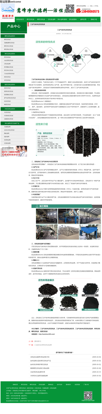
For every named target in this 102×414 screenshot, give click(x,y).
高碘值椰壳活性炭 (9, 42)
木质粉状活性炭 (8, 115)
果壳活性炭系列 (10, 54)
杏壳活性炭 (7, 80)
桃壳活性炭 (7, 77)
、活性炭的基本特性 (39, 90)
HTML (96, 6)
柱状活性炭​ (7, 101)
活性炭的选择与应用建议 (42, 244)
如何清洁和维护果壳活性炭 (39, 364)
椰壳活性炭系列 (10, 36)
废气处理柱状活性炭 (10, 98)
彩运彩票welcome (10, 1)
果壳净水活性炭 (8, 70)
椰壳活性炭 (41, 19)
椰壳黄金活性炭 (8, 49)
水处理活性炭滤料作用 (37, 372)
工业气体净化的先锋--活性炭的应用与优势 (45, 79)
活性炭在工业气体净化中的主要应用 (46, 161)
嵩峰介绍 (94, 19)
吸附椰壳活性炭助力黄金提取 (39, 368)
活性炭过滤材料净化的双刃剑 (39, 357)
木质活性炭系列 (10, 109)
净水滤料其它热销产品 (12, 123)
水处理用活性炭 (8, 60)
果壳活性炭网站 (81, 6)
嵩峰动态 (50, 384)
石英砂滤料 (7, 143)
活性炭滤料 (51, 19)
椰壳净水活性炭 (8, 46)
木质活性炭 (7, 112)
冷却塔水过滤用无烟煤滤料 (39, 375)
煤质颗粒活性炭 (8, 94)
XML (91, 6)
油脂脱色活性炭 (8, 119)
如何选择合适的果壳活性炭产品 (40, 360)
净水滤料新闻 (62, 19)
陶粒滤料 (6, 133)
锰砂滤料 (6, 136)
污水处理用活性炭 (9, 73)
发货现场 (77, 384)
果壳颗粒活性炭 (8, 67)
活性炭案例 (73, 19)
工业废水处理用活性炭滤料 (43, 345)
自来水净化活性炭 (9, 130)
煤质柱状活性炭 (8, 91)
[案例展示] (37, 341)
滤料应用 (83, 19)
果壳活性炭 (30, 19)
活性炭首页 (20, 19)
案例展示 (68, 384)
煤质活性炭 (7, 88)
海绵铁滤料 (7, 140)
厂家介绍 (86, 384)
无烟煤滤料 (7, 126)
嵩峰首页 (15, 384)
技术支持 (59, 384)
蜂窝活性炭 (7, 104)
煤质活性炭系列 (10, 84)
